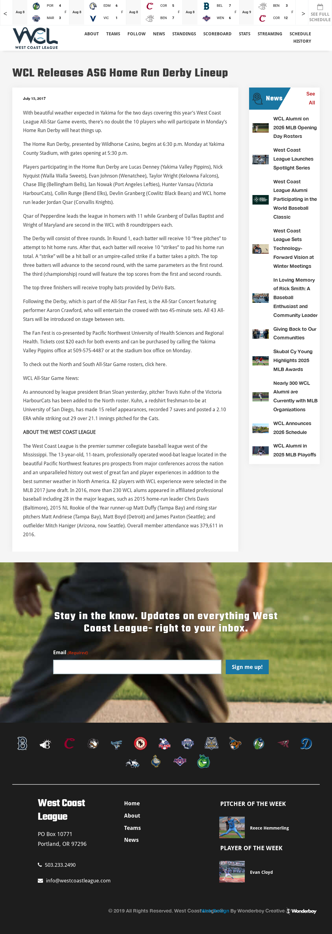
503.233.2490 (57, 865)
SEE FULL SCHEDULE (320, 13)
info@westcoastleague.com (74, 880)
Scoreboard (217, 33)
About (91, 33)
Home (132, 803)
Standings (184, 33)
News (159, 33)
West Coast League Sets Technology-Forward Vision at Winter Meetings (293, 248)
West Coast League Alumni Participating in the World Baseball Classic (295, 199)
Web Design (215, 910)
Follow (136, 33)
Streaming (270, 33)
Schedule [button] (300, 33)
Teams (132, 828)
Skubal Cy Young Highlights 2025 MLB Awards (293, 360)
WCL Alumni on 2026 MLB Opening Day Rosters (295, 127)
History (302, 41)
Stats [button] (244, 33)
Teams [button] (113, 33)
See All (311, 98)
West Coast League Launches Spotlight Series (293, 158)
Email (70, 652)
